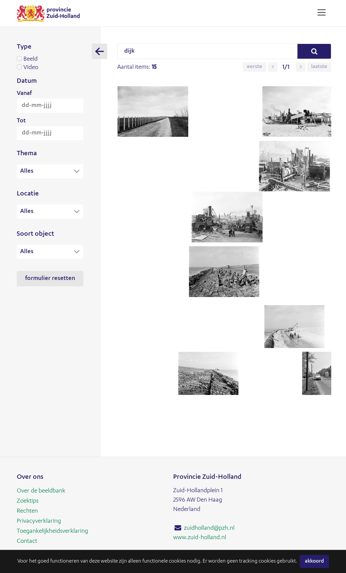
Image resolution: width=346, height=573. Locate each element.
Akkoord (314, 561)
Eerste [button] (253, 67)
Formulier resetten (50, 279)
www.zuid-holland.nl (199, 537)
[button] (271, 67)
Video (50, 67)
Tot (21, 121)
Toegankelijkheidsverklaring (52, 531)
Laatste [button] (318, 67)
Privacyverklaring (39, 521)
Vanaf (24, 93)
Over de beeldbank (41, 491)
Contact (27, 541)
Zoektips (28, 501)
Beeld (50, 59)
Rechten (27, 511)
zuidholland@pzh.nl (209, 528)
